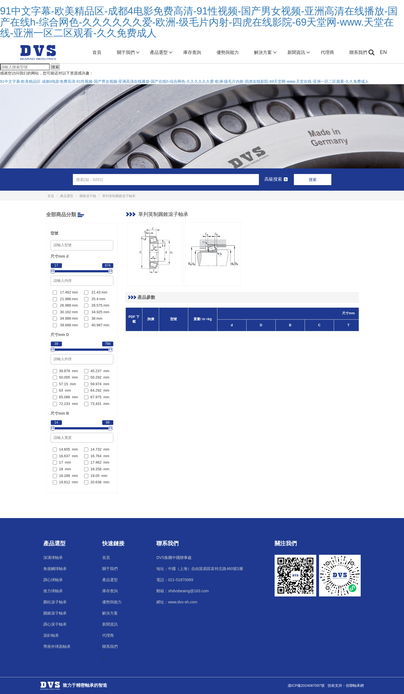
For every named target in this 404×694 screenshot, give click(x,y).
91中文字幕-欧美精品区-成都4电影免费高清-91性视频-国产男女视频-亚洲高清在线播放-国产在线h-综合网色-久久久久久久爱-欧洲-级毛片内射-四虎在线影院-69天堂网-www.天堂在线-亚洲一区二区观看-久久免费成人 (199, 22)
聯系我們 (358, 52)
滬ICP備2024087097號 (306, 685)
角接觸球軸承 (55, 568)
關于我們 (127, 52)
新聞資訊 (298, 52)
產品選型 (160, 52)
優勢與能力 (228, 52)
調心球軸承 (53, 580)
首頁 (96, 52)
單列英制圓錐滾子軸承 (118, 196)
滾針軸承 (51, 635)
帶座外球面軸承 (57, 646)
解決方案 (264, 52)
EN (383, 52)
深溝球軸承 (53, 557)
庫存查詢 (192, 52)
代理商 (327, 52)
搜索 (55, 67)
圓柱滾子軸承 (55, 602)
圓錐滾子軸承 (55, 613)
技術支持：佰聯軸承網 (346, 685)
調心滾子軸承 (55, 624)
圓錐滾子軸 (87, 196)
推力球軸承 (53, 591)
